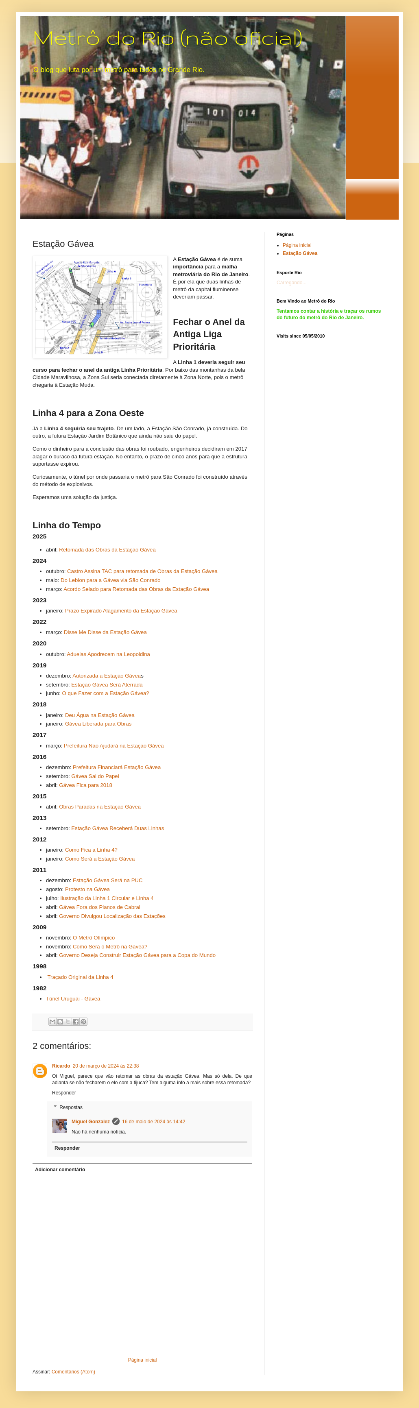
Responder (64, 1093)
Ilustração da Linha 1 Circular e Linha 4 (106, 898)
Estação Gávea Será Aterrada (106, 685)
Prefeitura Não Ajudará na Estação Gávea (114, 746)
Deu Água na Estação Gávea (100, 715)
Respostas (71, 1107)
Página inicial (142, 1360)
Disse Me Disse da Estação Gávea (105, 632)
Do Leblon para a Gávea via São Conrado (111, 580)
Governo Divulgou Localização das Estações (112, 916)
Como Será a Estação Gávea (100, 859)
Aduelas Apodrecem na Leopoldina (108, 654)
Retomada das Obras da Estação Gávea (107, 550)
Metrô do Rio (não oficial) (167, 37)
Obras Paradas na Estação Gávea (100, 807)
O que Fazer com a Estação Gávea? (105, 693)
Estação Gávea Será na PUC (108, 880)
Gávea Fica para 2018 (85, 785)
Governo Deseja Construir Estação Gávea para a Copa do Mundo (137, 955)
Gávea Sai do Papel (95, 776)
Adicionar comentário (60, 1170)
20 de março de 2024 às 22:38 (106, 1066)
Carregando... (291, 283)
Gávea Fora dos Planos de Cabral (99, 907)
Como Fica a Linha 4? (91, 850)
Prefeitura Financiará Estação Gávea (117, 767)
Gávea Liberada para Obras (98, 724)
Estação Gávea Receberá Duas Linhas (117, 828)
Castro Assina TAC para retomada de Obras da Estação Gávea (142, 571)
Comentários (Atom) (73, 1372)
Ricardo (61, 1066)
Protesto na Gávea (87, 889)
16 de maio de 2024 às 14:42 (153, 1122)
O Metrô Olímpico (94, 938)
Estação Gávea (300, 253)
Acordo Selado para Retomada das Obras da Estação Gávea (136, 589)
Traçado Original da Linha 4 (80, 977)
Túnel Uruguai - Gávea (73, 999)
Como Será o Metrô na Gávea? (110, 947)
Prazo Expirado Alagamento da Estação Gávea (121, 611)
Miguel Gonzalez (91, 1122)
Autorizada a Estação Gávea (106, 676)
